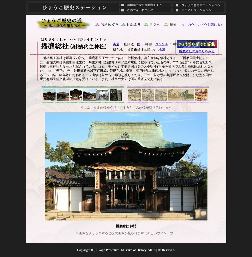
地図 (161, 50)
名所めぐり (106, 25)
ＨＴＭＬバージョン (198, 11)
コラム (152, 25)
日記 (131, 25)
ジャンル (161, 44)
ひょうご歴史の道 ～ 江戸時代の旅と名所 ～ (63, 23)
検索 (170, 25)
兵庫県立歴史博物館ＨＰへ (144, 4)
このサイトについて (144, 11)
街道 (116, 44)
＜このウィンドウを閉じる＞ (202, 25)
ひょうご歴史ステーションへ (198, 4)
